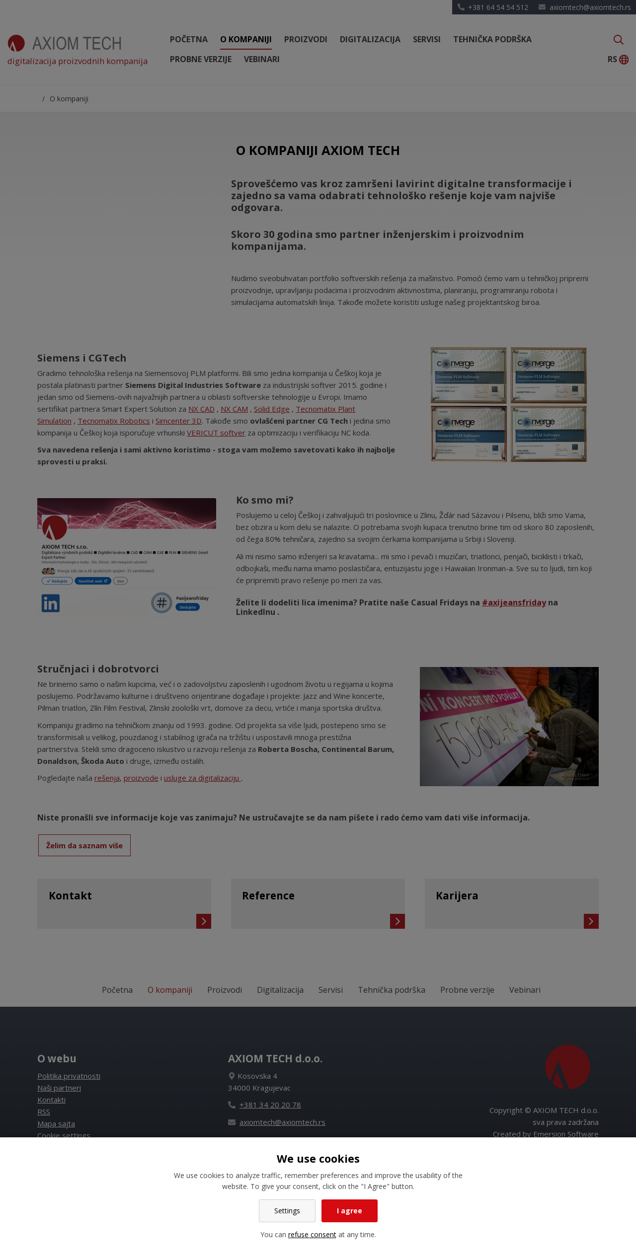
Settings (287, 1210)
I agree (349, 1210)
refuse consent (312, 1234)
